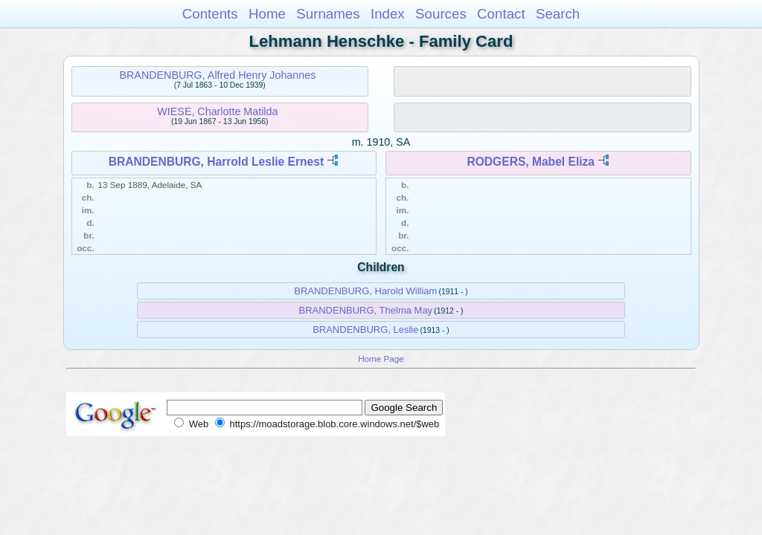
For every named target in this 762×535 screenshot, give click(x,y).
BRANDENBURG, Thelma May (365, 310)
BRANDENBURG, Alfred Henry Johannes (217, 75)
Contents (210, 14)
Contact (501, 14)
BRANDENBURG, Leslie (365, 329)
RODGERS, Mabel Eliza (531, 161)
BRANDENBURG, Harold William (365, 290)
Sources (441, 14)
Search (558, 14)
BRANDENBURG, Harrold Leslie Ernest (216, 161)
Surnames (327, 14)
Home (267, 14)
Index (388, 14)
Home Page (381, 358)
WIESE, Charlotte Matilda (217, 111)
